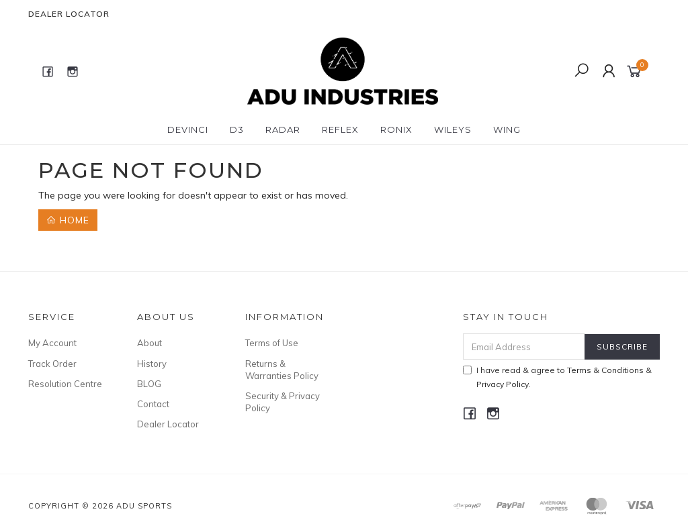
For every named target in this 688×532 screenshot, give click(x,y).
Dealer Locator (69, 14)
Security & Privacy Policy (282, 401)
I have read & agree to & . (557, 377)
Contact (153, 403)
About (149, 342)
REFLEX (340, 129)
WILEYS (453, 129)
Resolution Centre (65, 383)
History (152, 363)
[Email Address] (524, 346)
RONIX (396, 129)
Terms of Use (271, 342)
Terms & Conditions (605, 370)
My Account (52, 342)
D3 (237, 129)
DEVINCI (187, 129)
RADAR (282, 129)
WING (507, 129)
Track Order (52, 363)
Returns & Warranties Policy (281, 369)
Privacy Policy (502, 384)
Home (67, 220)
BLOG (149, 383)
